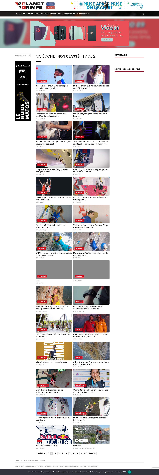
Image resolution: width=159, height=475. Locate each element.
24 (85, 453)
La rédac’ (48, 466)
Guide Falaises (55, 14)
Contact (40, 466)
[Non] (156, 472)
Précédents (41, 453)
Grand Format (34, 14)
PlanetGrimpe (19, 466)
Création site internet (90, 466)
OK (129, 472)
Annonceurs (30, 466)
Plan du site (76, 466)
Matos (44, 14)
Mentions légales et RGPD (62, 466)
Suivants (92, 453)
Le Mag (22, 14)
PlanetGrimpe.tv (83, 14)
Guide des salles (68, 14)
